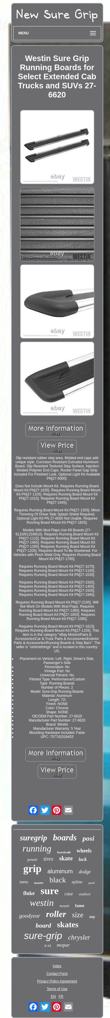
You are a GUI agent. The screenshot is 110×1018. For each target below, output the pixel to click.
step (92, 917)
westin (42, 902)
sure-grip (43, 935)
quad (91, 882)
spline (77, 881)
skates (67, 924)
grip (32, 868)
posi (88, 838)
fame (79, 905)
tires (48, 859)
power (32, 859)
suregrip (33, 837)
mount (64, 906)
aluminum (60, 871)
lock (83, 859)
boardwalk (64, 852)
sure (49, 890)
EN (53, 997)
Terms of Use (57, 989)
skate (66, 858)
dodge (85, 871)
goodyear (29, 916)
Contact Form (57, 974)
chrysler (79, 937)
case (69, 893)
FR (61, 997)
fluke (29, 893)
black (57, 880)
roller (56, 914)
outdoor (85, 894)
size (77, 915)
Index (57, 966)
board (43, 925)
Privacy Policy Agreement (57, 981)
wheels (84, 851)
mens (23, 882)
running (37, 848)
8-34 (47, 946)
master (38, 882)
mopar (63, 945)
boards (65, 837)
